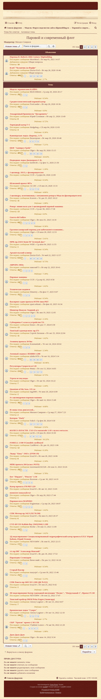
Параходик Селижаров (20, 557)
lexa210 (33, 456)
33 (41, 76)
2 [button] (84, 47)
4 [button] (91, 47)
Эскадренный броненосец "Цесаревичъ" (29, 114)
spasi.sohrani (35, 304)
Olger (32, 150)
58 (31, 360)
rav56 (32, 433)
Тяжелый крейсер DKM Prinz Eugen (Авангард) (32, 599)
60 (37, 360)
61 (41, 360)
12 (31, 372)
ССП (32, 175)
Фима (32, 368)
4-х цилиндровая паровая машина (26, 397)
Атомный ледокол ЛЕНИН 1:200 (25, 354)
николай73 (34, 267)
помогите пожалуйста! (20, 493)
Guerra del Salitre (18, 217)
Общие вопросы (36, 62)
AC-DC (33, 186)
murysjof (34, 572)
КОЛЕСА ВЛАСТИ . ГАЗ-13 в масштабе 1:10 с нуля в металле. (39, 430)
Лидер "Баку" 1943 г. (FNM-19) (24, 453)
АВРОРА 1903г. (17, 265)
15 (41, 372)
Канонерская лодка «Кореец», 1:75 (26, 135)
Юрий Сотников (37, 116)
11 (34, 424)
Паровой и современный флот (50, 38)
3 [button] (88, 47)
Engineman (34, 503)
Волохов (33, 479)
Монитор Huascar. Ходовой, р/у (24, 310)
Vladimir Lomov (37, 625)
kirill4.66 (34, 162)
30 (31, 76)
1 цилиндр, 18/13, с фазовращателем (26, 172)
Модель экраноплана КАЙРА (23, 89)
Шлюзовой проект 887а (21, 183)
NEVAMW (34, 541)
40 (31, 259)
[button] (95, 47)
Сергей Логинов (37, 333)
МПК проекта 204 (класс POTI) (24, 464)
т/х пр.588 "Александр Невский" (25, 551)
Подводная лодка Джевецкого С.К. (26, 160)
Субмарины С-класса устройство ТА (27, 322)
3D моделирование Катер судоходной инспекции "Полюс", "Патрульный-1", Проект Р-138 (52, 593)
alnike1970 (34, 356)
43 (41, 259)
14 (37, 372)
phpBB (45, 687)
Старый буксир (17, 570)
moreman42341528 (38, 467)
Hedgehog (34, 127)
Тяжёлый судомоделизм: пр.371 (24, 330)
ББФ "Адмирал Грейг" (21, 148)
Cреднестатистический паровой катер (28, 101)
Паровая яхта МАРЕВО (21, 501)
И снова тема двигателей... (22, 410)
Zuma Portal (54, 684)
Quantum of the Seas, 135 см (22, 389)
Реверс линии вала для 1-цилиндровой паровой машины (36, 206)
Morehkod (34, 59)
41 (34, 259)
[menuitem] (18, 23)
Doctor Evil (35, 70)
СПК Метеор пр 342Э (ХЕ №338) (25, 513)
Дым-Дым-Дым (17, 635)
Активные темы (28, 32)
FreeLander (35, 104)
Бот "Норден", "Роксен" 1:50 (23, 476)
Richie (32, 527)
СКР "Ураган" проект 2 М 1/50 (24, 622)
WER (32, 244)
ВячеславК (35, 560)
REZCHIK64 (35, 92)
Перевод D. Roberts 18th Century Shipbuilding (31, 57)
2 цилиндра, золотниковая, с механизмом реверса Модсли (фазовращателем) (45, 195)
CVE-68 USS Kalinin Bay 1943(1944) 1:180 (29, 524)
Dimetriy (34, 292)
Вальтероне (35, 138)
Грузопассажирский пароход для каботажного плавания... (37, 229)
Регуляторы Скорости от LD (23, 366)
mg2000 (33, 392)
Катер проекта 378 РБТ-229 (22, 486)
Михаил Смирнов (23, 42)
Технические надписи (20, 289)
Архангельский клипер (21, 253)
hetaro (32, 325)
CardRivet (34, 445)
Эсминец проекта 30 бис (21, 341)
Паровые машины (18, 277)
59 (34, 360)
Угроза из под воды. (19, 378)
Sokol (32, 420)
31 (34, 76)
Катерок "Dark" (17, 418)
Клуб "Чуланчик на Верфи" (23, 68)
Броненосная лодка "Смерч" (23, 610)
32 (37, 76)
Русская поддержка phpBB (50, 690)
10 (31, 424)
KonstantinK (35, 344)
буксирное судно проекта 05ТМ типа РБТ (29, 301)
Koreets (33, 198)
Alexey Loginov (36, 602)
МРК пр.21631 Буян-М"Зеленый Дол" (27, 242)
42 (37, 259)
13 (34, 372)
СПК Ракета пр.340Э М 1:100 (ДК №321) (29, 582)
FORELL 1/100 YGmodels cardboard (26, 442)
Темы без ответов (11, 32)
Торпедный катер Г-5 (20, 125)
